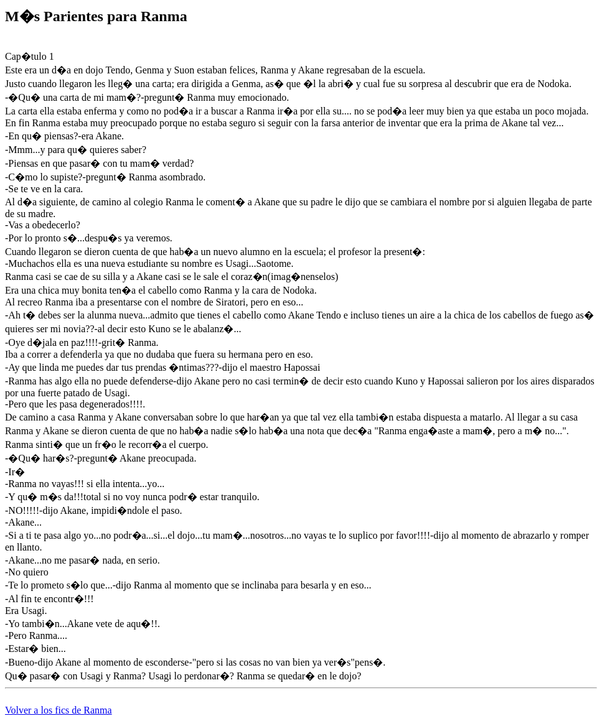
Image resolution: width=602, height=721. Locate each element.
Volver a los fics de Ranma (58, 710)
